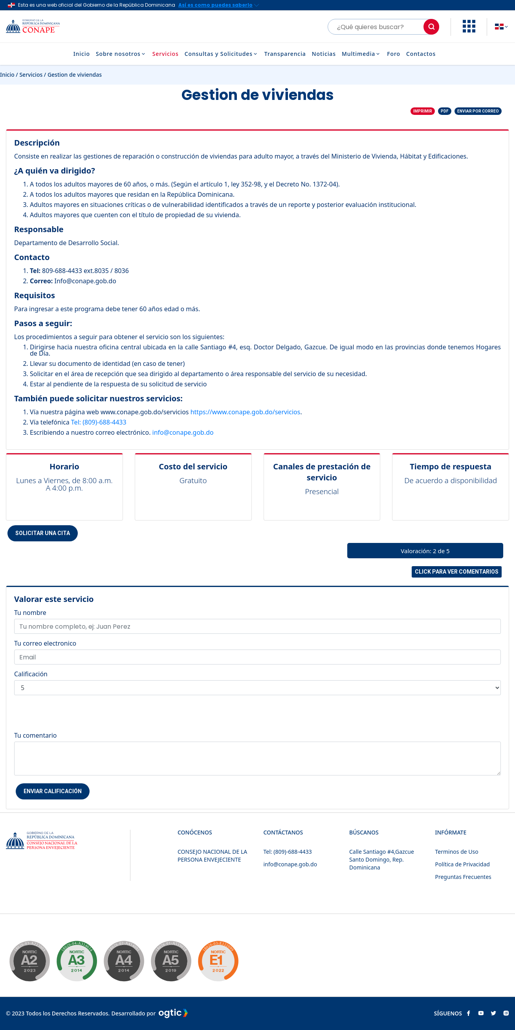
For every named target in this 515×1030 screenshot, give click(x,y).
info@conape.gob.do (183, 432)
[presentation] (74, 716)
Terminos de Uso (456, 851)
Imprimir (422, 111)
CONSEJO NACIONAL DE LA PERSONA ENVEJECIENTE (212, 855)
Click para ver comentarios (457, 572)
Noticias (324, 54)
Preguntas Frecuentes (463, 876)
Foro (393, 54)
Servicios (165, 54)
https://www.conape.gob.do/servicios (246, 412)
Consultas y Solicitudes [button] (221, 54)
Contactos (421, 54)
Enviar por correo (478, 111)
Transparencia (285, 54)
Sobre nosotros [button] (121, 54)
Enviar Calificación (53, 791)
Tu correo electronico (45, 643)
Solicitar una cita (42, 533)
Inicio (81, 54)
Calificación (31, 674)
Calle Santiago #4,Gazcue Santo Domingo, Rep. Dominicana (381, 859)
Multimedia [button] (361, 54)
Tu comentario (35, 735)
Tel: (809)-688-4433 (98, 422)
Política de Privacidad (462, 864)
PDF (445, 111)
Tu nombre (30, 612)
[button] (469, 30)
